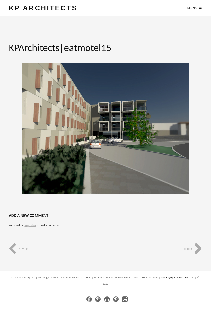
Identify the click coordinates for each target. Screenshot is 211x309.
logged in (30, 225)
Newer (18, 249)
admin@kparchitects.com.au (177, 277)
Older (193, 249)
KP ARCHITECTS (43, 8)
